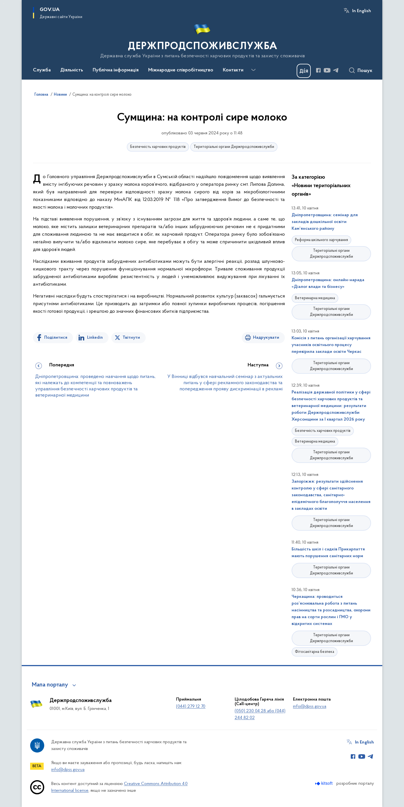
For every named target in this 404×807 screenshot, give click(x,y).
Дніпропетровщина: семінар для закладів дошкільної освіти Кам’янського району (325, 222)
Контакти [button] (233, 70)
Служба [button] (42, 70)
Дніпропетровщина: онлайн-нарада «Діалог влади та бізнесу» (328, 283)
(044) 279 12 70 (190, 706)
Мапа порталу (50, 685)
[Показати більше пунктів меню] (253, 70)
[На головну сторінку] (202, 39)
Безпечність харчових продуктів (158, 147)
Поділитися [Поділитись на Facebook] (55, 337)
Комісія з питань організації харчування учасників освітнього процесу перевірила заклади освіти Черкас (331, 345)
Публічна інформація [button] (116, 70)
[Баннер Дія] (304, 71)
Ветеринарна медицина (315, 298)
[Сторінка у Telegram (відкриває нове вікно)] (335, 70)
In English (361, 11)
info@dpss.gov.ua (309, 706)
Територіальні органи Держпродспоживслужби (234, 147)
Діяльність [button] (71, 70)
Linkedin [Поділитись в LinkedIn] (95, 337)
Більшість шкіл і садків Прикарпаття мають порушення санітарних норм (328, 552)
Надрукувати (266, 337)
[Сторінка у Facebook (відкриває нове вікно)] (318, 70)
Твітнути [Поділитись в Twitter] (131, 337)
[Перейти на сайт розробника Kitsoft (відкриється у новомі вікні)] (324, 783)
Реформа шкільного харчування (321, 240)
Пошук (365, 70)
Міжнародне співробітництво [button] (180, 70)
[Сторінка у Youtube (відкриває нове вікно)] (327, 70)
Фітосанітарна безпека (314, 652)
